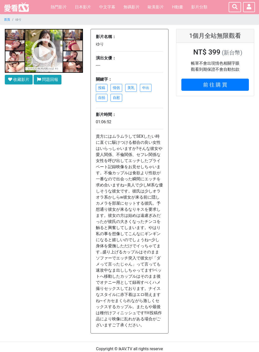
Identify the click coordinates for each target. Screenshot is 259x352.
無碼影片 (131, 7)
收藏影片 (18, 79)
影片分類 (199, 7)
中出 (145, 88)
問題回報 (47, 79)
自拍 (101, 98)
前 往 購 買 (215, 85)
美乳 (131, 88)
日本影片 (83, 7)
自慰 (116, 98)
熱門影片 (59, 7)
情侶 (116, 88)
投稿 (101, 88)
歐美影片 (156, 7)
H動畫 (177, 7)
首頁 (7, 19)
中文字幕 (107, 7)
